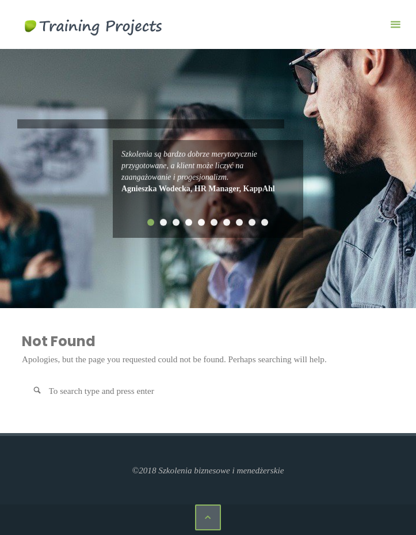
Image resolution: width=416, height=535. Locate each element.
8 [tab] (239, 222)
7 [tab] (226, 222)
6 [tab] (214, 222)
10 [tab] (264, 222)
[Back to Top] (208, 517)
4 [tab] (188, 222)
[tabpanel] (208, 172)
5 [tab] (201, 222)
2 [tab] (163, 222)
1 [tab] (150, 222)
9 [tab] (252, 222)
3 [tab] (176, 222)
